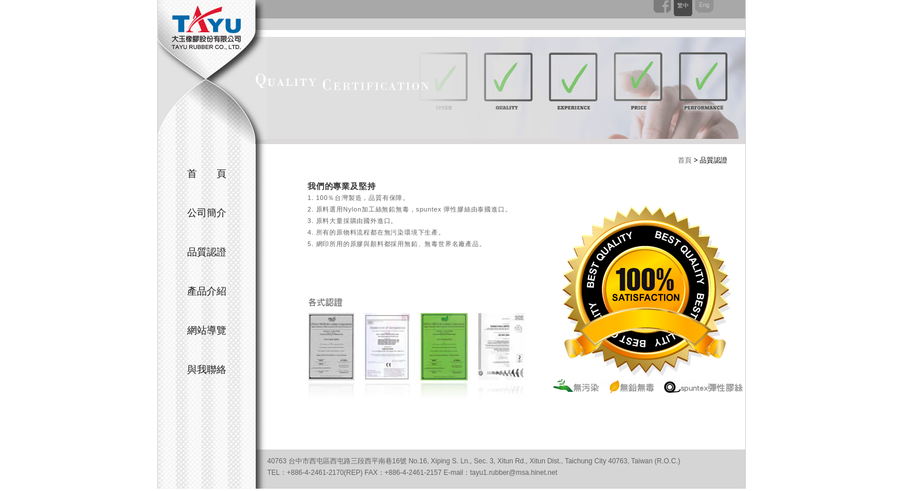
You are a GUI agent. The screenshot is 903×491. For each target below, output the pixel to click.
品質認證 (206, 252)
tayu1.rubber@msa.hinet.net (513, 473)
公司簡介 (206, 212)
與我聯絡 (206, 369)
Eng (704, 5)
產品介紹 (206, 291)
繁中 (683, 5)
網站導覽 (206, 330)
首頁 (685, 160)
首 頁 (206, 173)
